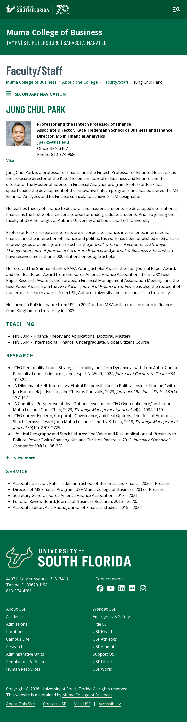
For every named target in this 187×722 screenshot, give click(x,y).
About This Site (20, 704)
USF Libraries (105, 661)
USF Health (103, 631)
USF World (102, 669)
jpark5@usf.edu (53, 142)
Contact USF (54, 704)
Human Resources (23, 669)
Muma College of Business (54, 32)
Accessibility (110, 704)
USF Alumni (103, 646)
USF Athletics (105, 639)
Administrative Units (25, 654)
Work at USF (104, 609)
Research (14, 646)
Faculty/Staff (115, 82)
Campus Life (17, 639)
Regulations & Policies (26, 661)
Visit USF (82, 704)
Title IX (99, 624)
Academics (15, 616)
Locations (15, 631)
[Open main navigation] (176, 9)
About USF (16, 609)
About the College (80, 82)
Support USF (104, 654)
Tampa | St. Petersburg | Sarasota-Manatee (56, 42)
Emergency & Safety (111, 616)
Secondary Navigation (36, 94)
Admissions (16, 624)
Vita (10, 160)
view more (20, 458)
